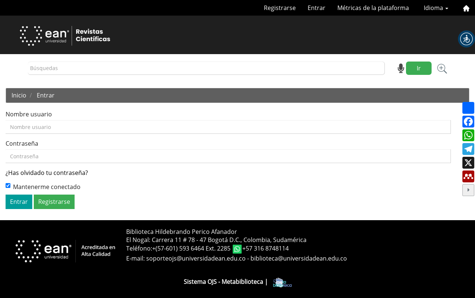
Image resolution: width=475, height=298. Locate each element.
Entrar (316, 8)
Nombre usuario (29, 114)
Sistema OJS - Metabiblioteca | (238, 282)
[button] (466, 38)
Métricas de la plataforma (373, 8)
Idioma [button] (436, 8)
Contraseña (22, 143)
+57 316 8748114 (265, 249)
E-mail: (136, 258)
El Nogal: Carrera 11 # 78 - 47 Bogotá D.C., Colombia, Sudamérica (216, 240)
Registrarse (280, 8)
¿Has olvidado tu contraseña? (47, 173)
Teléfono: (139, 249)
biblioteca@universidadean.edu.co (298, 258)
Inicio (19, 95)
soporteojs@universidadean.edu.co (196, 258)
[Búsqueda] (206, 68)
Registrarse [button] (54, 202)
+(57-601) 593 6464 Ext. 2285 (192, 249)
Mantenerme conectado (43, 187)
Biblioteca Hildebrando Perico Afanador (181, 232)
